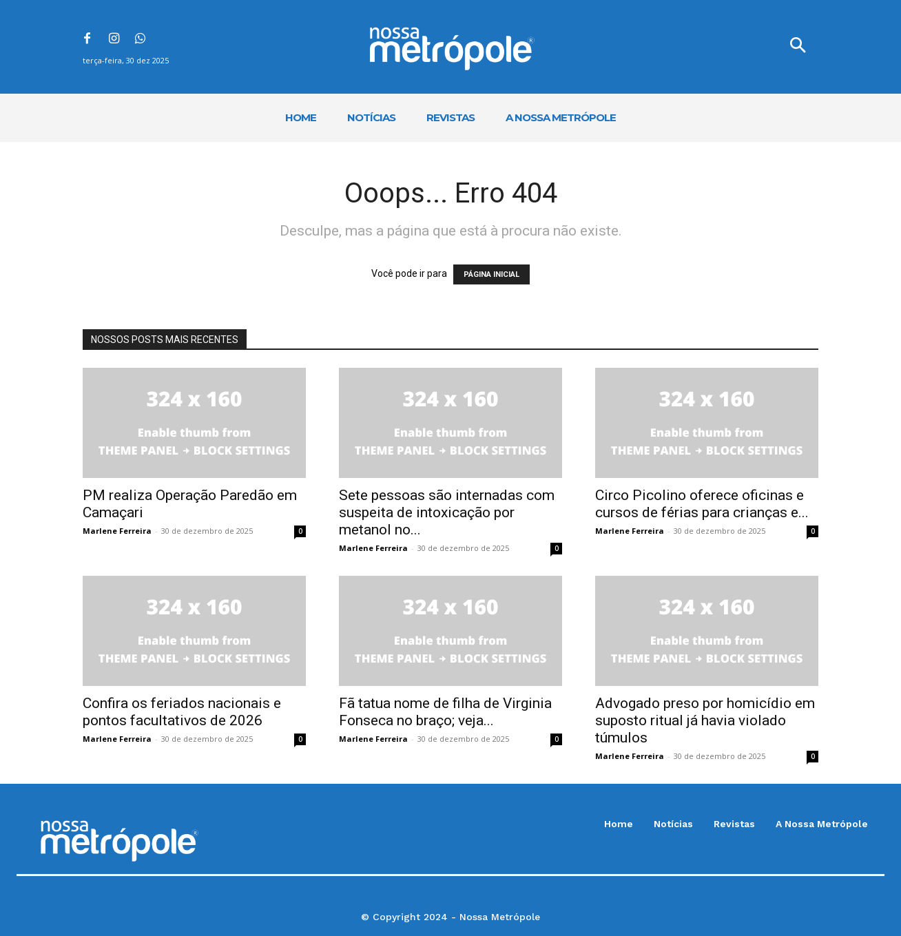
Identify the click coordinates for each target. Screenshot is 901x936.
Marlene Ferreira (117, 531)
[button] (797, 46)
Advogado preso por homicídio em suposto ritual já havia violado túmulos (705, 720)
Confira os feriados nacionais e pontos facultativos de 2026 (182, 712)
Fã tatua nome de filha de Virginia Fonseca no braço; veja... (445, 712)
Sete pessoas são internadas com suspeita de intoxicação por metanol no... (447, 512)
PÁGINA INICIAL (491, 274)
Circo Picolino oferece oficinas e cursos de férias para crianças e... (702, 504)
